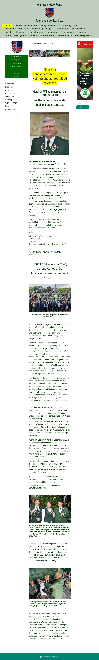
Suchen (83, 107)
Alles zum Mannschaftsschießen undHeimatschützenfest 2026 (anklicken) (49, 76)
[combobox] (84, 103)
